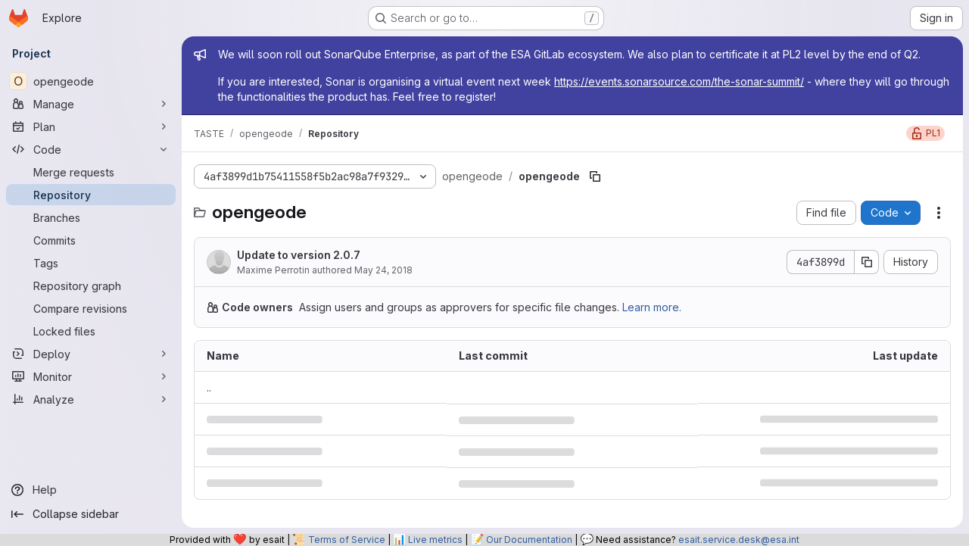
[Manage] (91, 103)
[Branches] (91, 217)
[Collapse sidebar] (91, 514)
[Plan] (91, 126)
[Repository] (91, 194)
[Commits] (91, 240)
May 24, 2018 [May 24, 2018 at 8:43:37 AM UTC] (383, 270)
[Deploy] (91, 353)
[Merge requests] (91, 172)
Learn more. (651, 307)
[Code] (91, 149)
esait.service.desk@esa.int (738, 539)
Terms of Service (346, 539)
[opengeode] (91, 81)
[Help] (91, 490)
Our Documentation (529, 539)
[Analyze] (91, 399)
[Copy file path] (595, 176)
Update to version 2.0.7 (298, 254)
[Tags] (91, 262)
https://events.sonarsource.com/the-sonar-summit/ (679, 81)
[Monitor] (91, 376)
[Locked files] (91, 331)
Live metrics (435, 539)
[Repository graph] (91, 285)
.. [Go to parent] (209, 387)
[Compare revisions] (91, 308)
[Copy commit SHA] (867, 262)
